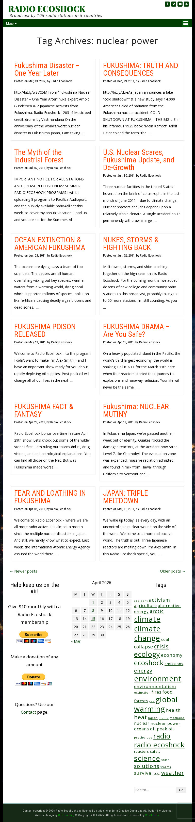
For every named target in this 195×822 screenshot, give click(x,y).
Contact (28, 712)
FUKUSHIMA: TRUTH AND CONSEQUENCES (140, 69)
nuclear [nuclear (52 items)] (142, 723)
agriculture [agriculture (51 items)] (145, 605)
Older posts (173, 571)
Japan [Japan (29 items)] (153, 718)
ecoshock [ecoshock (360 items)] (149, 662)
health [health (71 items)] (173, 710)
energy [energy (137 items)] (143, 670)
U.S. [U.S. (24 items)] (157, 774)
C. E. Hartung (66, 815)
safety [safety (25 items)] (155, 751)
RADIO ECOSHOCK (46, 9)
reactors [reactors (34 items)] (141, 751)
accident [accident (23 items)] (141, 600)
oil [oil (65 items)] (153, 729)
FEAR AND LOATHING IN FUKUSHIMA (50, 497)
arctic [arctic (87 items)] (157, 611)
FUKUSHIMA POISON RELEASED (45, 330)
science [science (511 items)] (147, 758)
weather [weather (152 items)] (172, 772)
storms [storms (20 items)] (165, 767)
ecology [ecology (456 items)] (147, 654)
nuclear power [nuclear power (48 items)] (166, 723)
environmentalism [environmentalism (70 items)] (155, 686)
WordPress (152, 815)
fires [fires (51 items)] (156, 692)
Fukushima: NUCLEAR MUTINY (136, 410)
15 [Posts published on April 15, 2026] (93, 618)
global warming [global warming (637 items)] (156, 704)
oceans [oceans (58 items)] (141, 729)
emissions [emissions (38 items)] (174, 663)
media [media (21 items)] (164, 718)
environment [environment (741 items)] (157, 679)
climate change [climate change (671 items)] (147, 633)
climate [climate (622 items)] (147, 619)
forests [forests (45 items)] (141, 700)
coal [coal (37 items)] (165, 639)
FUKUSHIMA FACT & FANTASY (43, 410)
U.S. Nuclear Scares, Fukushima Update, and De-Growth (138, 160)
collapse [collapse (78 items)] (143, 647)
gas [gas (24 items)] (152, 701)
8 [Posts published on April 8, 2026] (93, 610)
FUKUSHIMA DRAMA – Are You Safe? (136, 330)
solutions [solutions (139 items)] (146, 765)
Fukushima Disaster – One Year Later (47, 69)
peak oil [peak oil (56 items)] (165, 729)
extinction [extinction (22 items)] (142, 692)
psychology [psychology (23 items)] (143, 737)
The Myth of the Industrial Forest (38, 156)
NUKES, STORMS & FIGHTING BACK (131, 243)
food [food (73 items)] (167, 692)
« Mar (75, 641)
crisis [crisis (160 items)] (161, 646)
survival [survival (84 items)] (143, 773)
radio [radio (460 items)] (162, 736)
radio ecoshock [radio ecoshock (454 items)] (159, 744)
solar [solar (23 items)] (165, 760)
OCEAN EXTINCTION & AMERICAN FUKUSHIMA (49, 243)
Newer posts (23, 571)
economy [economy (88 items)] (172, 655)
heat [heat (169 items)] (140, 717)
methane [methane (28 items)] (177, 718)
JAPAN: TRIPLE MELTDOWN (125, 497)
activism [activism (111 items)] (159, 599)
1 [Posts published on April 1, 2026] (93, 602)
